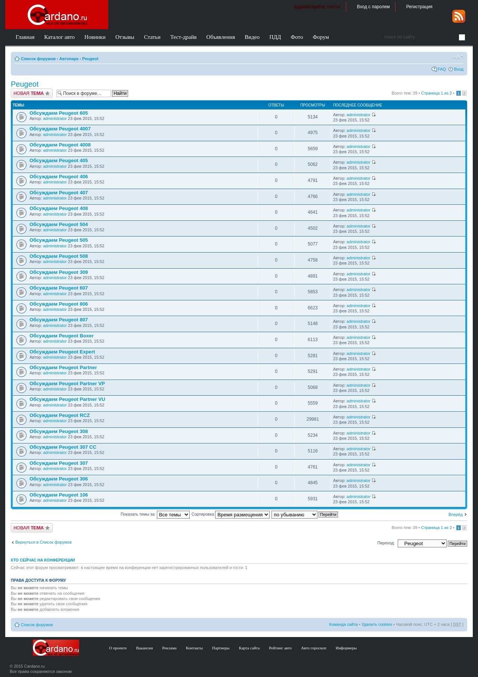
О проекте (118, 648)
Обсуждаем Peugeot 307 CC (63, 447)
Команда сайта (343, 624)
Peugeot (90, 58)
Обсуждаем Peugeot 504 (59, 224)
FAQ (442, 69)
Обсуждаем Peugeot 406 (59, 176)
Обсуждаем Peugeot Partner (63, 367)
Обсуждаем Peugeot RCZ (60, 415)
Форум (321, 37)
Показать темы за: (155, 514)
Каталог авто (59, 37)
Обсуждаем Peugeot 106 (59, 495)
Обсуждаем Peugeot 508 (59, 256)
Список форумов (38, 58)
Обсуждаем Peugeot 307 (59, 463)
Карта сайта (249, 648)
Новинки (95, 37)
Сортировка (231, 514)
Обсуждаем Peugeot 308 (59, 431)
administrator (55, 118)
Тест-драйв (183, 37)
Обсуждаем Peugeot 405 (59, 160)
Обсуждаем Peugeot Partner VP (67, 383)
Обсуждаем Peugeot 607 (59, 288)
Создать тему (32, 93)
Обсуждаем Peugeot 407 (59, 192)
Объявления (221, 37)
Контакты (194, 648)
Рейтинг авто (280, 648)
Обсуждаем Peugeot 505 (59, 240)
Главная (25, 37)
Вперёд (455, 514)
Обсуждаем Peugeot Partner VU (67, 399)
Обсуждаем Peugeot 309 (59, 272)
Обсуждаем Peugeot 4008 (60, 145)
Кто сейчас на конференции (43, 560)
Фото (297, 37)
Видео (252, 37)
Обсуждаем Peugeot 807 (59, 319)
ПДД (275, 37)
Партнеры (221, 648)
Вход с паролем (373, 6)
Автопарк (69, 58)
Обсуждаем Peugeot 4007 (60, 129)
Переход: (386, 543)
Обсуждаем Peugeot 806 (59, 304)
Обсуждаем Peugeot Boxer (62, 335)
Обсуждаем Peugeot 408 (59, 208)
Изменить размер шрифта (458, 57)
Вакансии (144, 648)
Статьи (152, 37)
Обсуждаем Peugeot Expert (62, 352)
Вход (458, 69)
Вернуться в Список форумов (43, 542)
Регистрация (419, 6)
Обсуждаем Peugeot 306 (59, 479)
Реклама (169, 648)
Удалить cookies (376, 624)
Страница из (436, 93)
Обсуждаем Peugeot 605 (59, 113)
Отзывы (124, 37)
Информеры (346, 648)
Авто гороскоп (313, 648)
